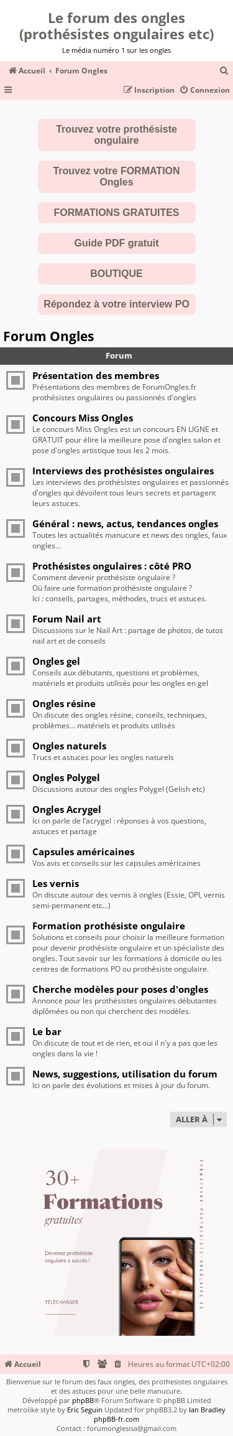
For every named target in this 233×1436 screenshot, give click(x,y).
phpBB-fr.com (116, 1419)
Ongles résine (64, 703)
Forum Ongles (48, 336)
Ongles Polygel (66, 777)
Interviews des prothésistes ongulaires (123, 470)
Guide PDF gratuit (117, 243)
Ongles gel (56, 661)
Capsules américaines (83, 851)
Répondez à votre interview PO (116, 304)
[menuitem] (224, 71)
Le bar (47, 1031)
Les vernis (55, 883)
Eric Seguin (85, 1409)
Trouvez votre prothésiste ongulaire (116, 135)
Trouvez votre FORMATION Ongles (116, 176)
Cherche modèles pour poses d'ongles (120, 989)
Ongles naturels (69, 745)
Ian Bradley (207, 1409)
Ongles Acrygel (66, 809)
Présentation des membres (95, 375)
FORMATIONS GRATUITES (116, 212)
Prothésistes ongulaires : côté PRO (111, 566)
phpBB (83, 1400)
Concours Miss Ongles (82, 417)
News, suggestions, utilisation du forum (124, 1074)
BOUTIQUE (116, 273)
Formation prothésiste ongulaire (108, 925)
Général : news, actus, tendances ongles (125, 523)
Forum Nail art (66, 618)
